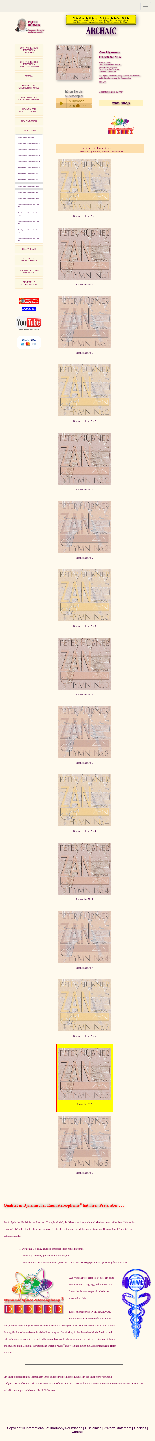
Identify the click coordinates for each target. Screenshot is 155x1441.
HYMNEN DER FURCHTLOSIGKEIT (29, 110)
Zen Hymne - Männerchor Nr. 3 (29, 155)
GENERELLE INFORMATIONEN (28, 283)
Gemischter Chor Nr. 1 (84, 216)
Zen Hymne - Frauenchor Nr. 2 (28, 180)
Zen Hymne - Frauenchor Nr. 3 (28, 186)
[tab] (29, 50)
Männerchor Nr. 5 (84, 1172)
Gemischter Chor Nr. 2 (84, 421)
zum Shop (121, 103)
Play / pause (61, 103)
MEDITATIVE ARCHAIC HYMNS (29, 259)
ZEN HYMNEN (29, 130)
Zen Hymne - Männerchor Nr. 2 (29, 149)
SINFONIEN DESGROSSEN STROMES (28, 98)
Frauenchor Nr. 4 (84, 899)
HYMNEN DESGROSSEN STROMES (28, 86)
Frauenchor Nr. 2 (84, 489)
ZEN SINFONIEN (29, 121)
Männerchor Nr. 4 (84, 967)
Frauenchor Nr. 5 (84, 1104)
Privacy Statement (117, 1428)
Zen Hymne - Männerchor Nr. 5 (29, 168)
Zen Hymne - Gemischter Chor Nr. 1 (28, 205)
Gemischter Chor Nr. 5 (84, 1036)
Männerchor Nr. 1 (84, 352)
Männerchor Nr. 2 (84, 557)
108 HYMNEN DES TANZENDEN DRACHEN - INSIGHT (29, 64)
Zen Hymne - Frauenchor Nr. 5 (28, 198)
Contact (77, 1432)
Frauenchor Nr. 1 (84, 284)
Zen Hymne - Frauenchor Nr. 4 (28, 192)
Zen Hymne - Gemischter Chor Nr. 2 (28, 214)
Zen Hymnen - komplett (26, 137)
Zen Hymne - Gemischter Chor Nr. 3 (28, 222)
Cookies (140, 1428)
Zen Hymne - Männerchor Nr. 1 (29, 143)
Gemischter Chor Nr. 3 (84, 626)
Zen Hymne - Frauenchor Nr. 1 (28, 174)
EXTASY (29, 76)
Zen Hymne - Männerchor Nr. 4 (29, 161)
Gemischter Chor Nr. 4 (84, 831)
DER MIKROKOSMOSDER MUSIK (29, 271)
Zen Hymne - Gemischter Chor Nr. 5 (28, 239)
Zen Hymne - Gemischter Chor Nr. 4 (28, 231)
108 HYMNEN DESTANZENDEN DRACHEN (29, 50)
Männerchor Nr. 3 (84, 762)
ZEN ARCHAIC (29, 249)
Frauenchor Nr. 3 (84, 694)
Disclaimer (93, 1428)
